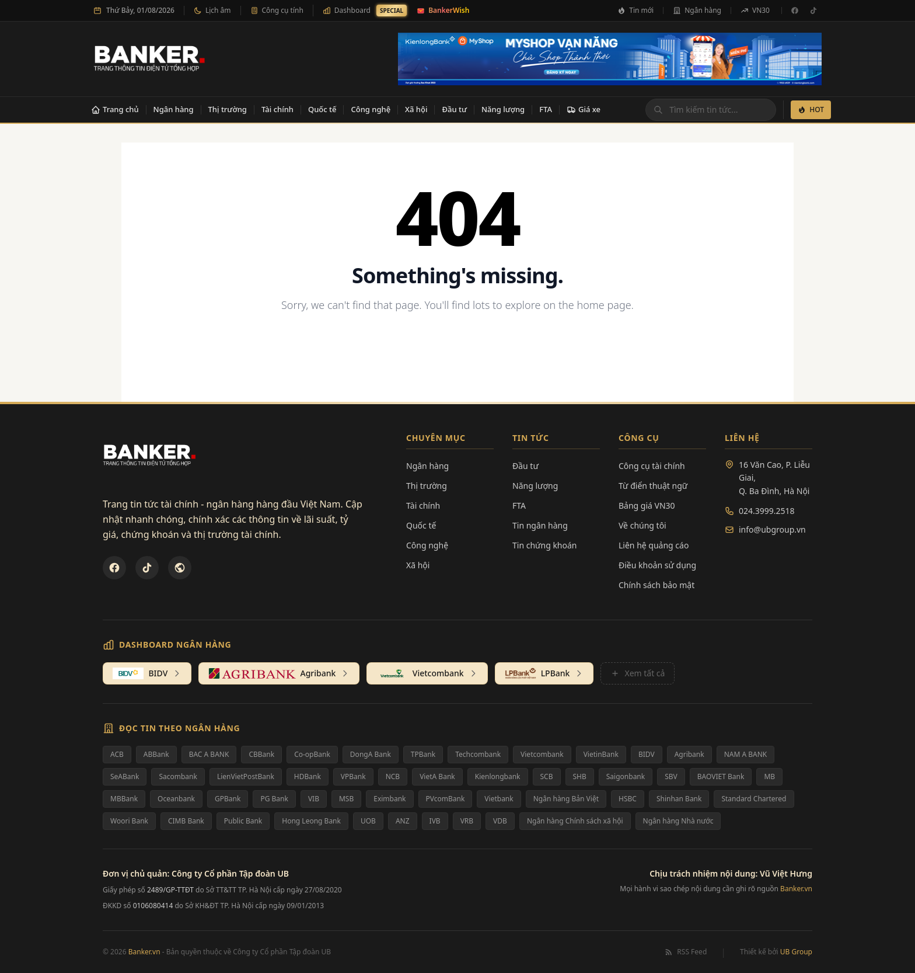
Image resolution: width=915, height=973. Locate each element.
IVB (435, 821)
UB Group (796, 952)
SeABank (124, 776)
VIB (313, 799)
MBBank (124, 799)
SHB (579, 776)
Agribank (689, 754)
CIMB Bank (186, 821)
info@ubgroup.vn (772, 529)
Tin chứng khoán (544, 545)
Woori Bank (129, 821)
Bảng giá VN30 (647, 505)
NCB (393, 776)
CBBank (261, 754)
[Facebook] (795, 10)
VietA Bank (437, 776)
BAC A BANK (209, 754)
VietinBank (601, 754)
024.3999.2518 (767, 510)
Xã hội (416, 109)
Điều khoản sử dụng (657, 565)
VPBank (353, 776)
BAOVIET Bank (721, 776)
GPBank (227, 799)
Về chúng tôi (642, 525)
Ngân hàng (697, 10)
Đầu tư (454, 109)
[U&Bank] (179, 567)
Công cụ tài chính (652, 465)
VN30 (755, 10)
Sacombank (178, 776)
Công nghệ (370, 109)
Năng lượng (503, 109)
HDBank (307, 776)
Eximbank (389, 799)
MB (769, 776)
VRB (466, 821)
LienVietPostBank (245, 776)
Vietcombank (542, 754)
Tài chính (277, 109)
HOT (811, 109)
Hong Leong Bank (311, 821)
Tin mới (635, 10)
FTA (545, 109)
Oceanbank (176, 799)
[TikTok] (813, 10)
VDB (500, 821)
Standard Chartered (753, 799)
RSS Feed (685, 952)
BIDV (646, 754)
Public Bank (243, 821)
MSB (346, 799)
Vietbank (498, 799)
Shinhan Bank (679, 799)
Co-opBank (312, 754)
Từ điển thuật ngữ (653, 485)
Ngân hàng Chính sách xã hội (575, 821)
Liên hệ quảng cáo (654, 545)
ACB (117, 754)
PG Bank (274, 799)
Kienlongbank (498, 776)
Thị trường (227, 109)
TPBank (423, 754)
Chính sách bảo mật (656, 584)
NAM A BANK (745, 754)
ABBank (156, 754)
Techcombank (478, 754)
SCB (546, 776)
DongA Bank (370, 754)
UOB (368, 821)
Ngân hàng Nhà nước (678, 821)
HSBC (628, 799)
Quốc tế (322, 109)
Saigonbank (625, 776)
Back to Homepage (458, 343)
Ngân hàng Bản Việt (566, 799)
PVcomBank (445, 799)
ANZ (403, 821)
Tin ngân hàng (540, 525)
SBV (671, 776)
